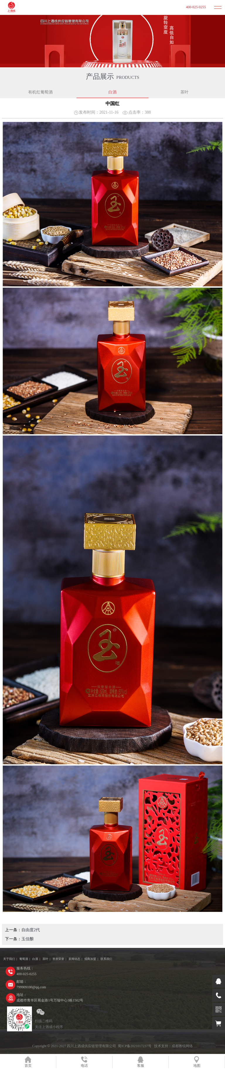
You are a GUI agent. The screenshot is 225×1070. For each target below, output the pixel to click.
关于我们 (9, 958)
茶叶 (184, 92)
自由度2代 (30, 930)
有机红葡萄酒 (40, 92)
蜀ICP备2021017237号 (134, 1046)
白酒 (112, 92)
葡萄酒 (23, 958)
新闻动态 (74, 958)
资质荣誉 (58, 958)
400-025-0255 (196, 7)
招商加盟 (90, 958)
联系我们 (106, 958)
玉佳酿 (27, 939)
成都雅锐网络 (182, 1046)
